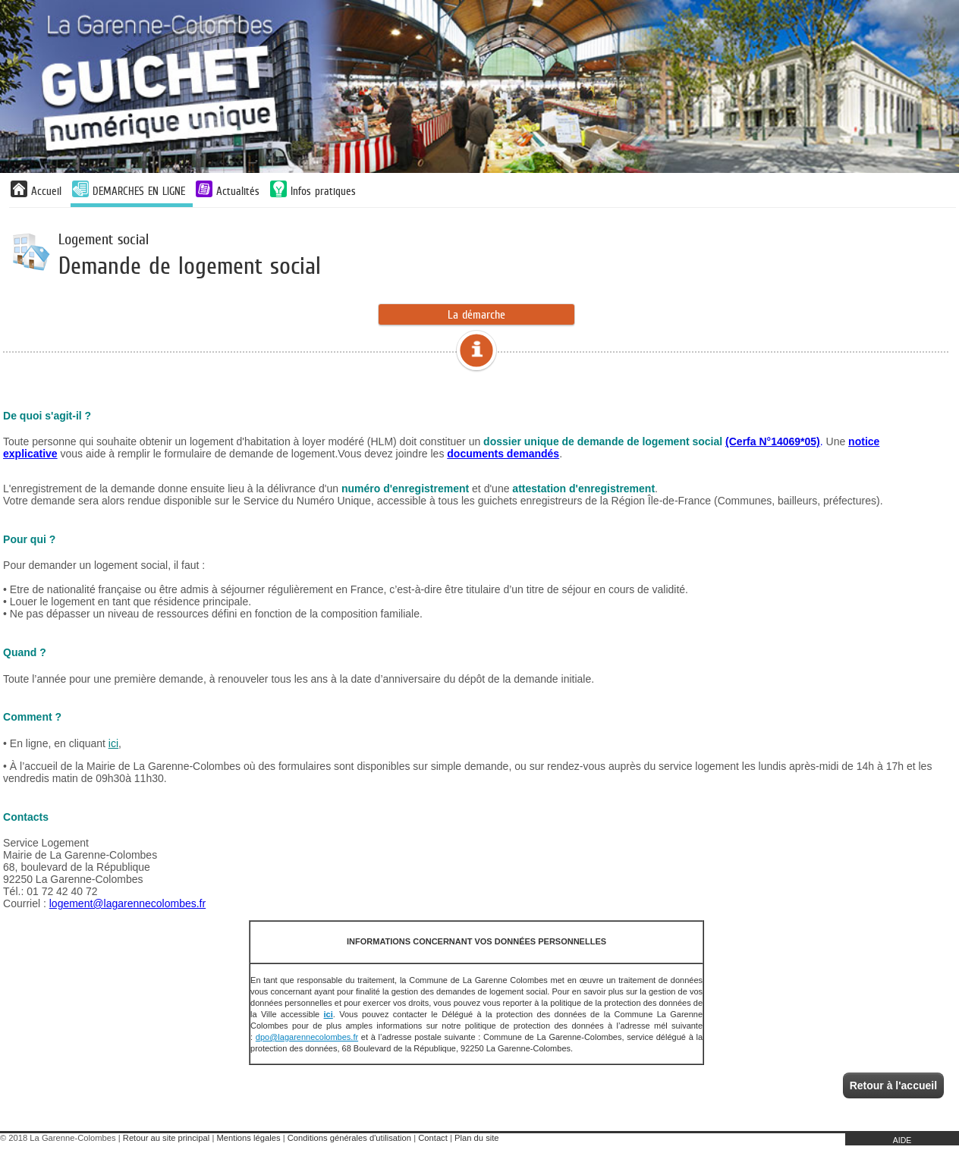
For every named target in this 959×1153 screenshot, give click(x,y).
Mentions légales (249, 1137)
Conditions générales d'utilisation (349, 1137)
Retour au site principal (166, 1137)
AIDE (902, 1140)
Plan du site (476, 1137)
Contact (433, 1137)
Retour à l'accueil (893, 1085)
